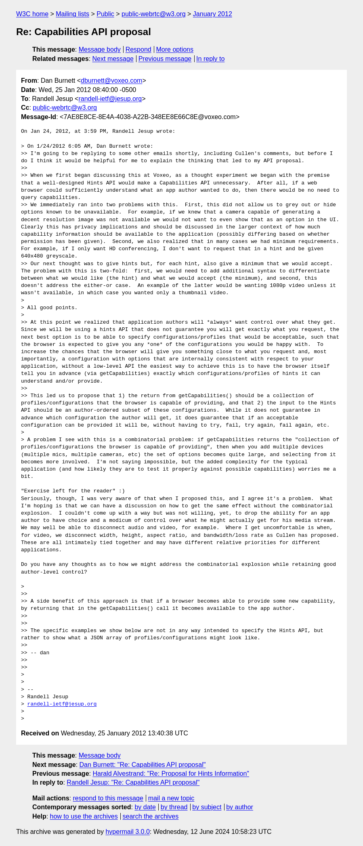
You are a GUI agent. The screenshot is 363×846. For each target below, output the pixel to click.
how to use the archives (84, 816)
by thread (174, 807)
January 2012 (212, 13)
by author (239, 807)
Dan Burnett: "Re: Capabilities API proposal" (143, 764)
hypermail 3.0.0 (127, 831)
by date (144, 807)
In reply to (210, 58)
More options (175, 49)
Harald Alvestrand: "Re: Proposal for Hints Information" (170, 773)
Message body (100, 49)
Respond (138, 49)
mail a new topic (171, 798)
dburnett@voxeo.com (111, 80)
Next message (113, 58)
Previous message (165, 58)
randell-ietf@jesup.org (110, 98)
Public (105, 13)
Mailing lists (72, 13)
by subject (206, 807)
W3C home (32, 13)
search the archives (151, 816)
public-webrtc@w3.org (154, 13)
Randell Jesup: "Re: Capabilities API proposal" (133, 782)
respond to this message (108, 798)
